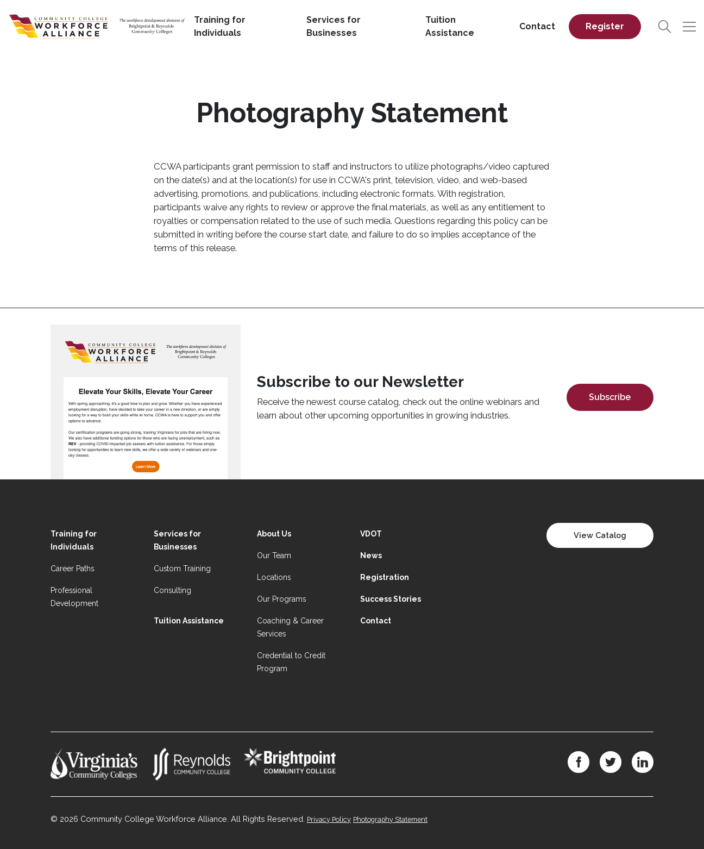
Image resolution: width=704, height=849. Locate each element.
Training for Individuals (220, 26)
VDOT (371, 533)
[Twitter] (610, 762)
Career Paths (72, 568)
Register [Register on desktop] (605, 26)
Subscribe (610, 397)
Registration (384, 577)
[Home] (97, 26)
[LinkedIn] (642, 762)
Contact (537, 26)
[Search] (664, 27)
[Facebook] (578, 762)
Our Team (274, 555)
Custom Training (182, 568)
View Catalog (600, 535)
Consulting (172, 590)
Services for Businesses (333, 26)
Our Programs (281, 599)
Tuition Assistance (449, 26)
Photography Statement (390, 819)
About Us (274, 533)
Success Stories (390, 599)
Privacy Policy (329, 819)
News (371, 555)
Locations (274, 577)
